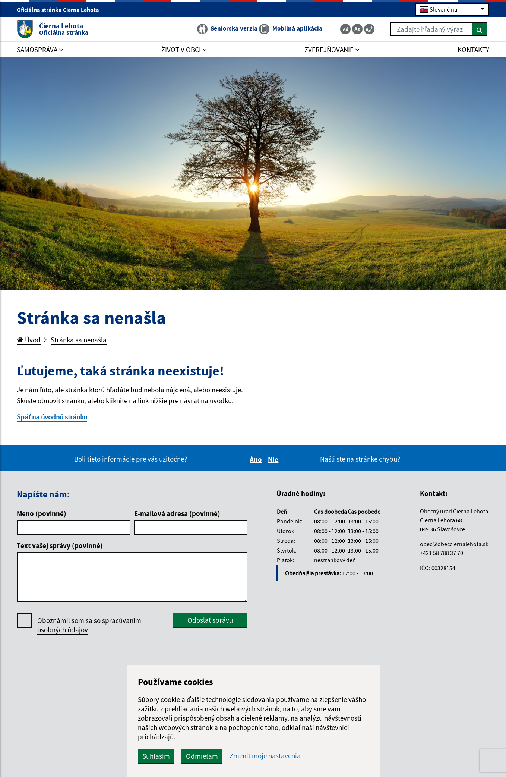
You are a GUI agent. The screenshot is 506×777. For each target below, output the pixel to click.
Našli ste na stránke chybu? (360, 458)
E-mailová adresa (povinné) (177, 513)
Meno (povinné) (41, 513)
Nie (274, 459)
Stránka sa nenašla (79, 339)
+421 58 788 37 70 (441, 553)
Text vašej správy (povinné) (60, 545)
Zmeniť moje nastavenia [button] (265, 755)
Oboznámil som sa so (89, 625)
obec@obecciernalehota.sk (454, 544)
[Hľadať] (479, 29)
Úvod (29, 339)
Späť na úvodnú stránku (52, 416)
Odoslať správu (210, 620)
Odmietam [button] (202, 756)
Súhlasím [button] (156, 756)
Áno (257, 459)
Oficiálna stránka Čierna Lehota (61, 9)
